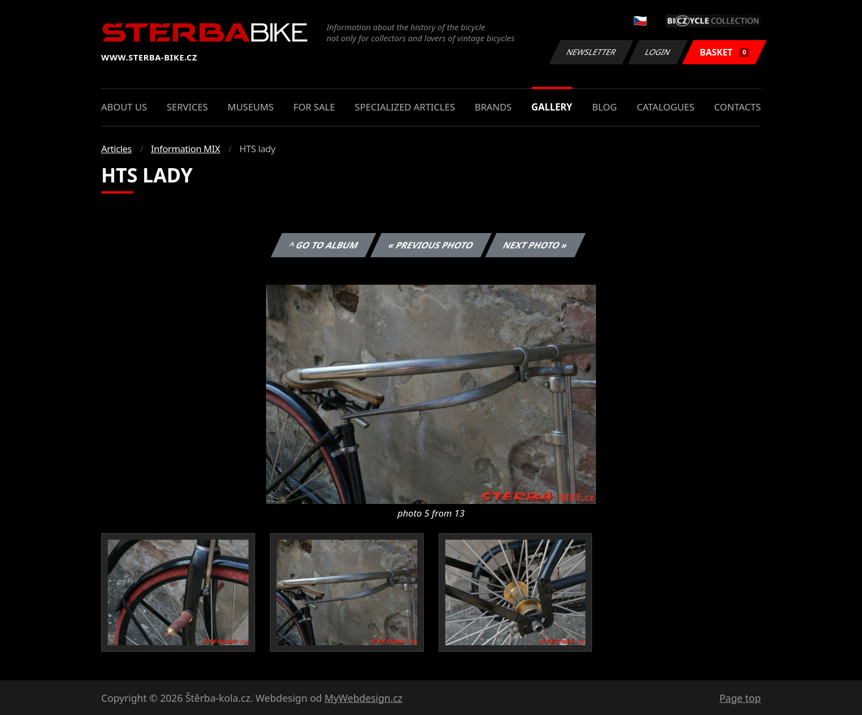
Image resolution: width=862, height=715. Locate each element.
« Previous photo (431, 245)
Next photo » (535, 245)
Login (658, 52)
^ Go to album (323, 245)
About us (124, 107)
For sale (314, 107)
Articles (116, 148)
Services (187, 107)
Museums (251, 107)
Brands (492, 107)
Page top (740, 698)
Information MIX (185, 148)
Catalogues (665, 107)
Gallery (552, 107)
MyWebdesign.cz (363, 698)
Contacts (737, 107)
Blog (604, 107)
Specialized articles (405, 107)
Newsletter (591, 52)
